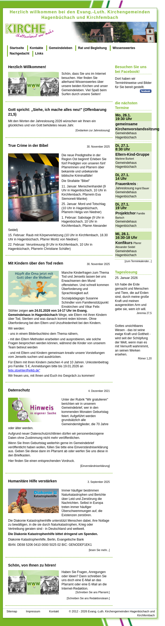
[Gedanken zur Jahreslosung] (93, 130)
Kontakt (54, 611)
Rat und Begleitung (92, 48)
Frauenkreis (125, 184)
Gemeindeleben (60, 48)
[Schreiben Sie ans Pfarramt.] (93, 592)
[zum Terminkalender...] (138, 261)
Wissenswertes (123, 48)
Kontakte (36, 48)
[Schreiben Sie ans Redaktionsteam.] (88, 598)
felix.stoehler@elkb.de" (24, 370)
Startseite (17, 48)
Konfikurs (123, 243)
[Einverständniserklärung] (95, 466)
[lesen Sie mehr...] (99, 550)
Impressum (33, 611)
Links (39, 53)
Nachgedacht (19, 53)
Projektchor (125, 213)
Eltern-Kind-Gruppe (132, 154)
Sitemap (12, 611)
